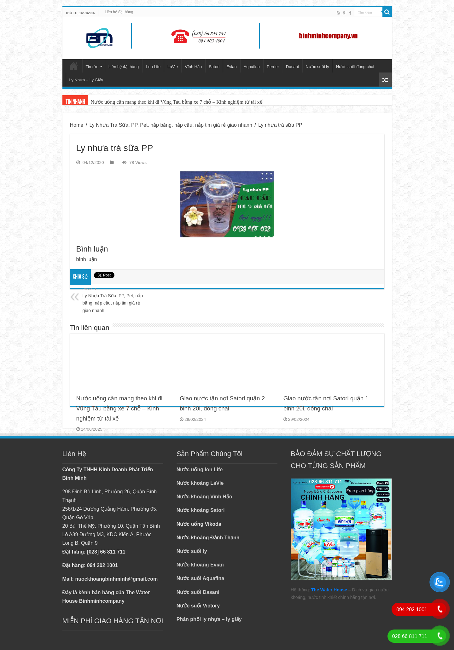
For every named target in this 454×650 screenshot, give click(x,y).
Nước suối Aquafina (200, 578)
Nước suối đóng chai (355, 66)
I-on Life (153, 66)
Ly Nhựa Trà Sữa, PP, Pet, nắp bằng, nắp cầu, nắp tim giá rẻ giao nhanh (171, 125)
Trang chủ (74, 66)
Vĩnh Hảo (193, 66)
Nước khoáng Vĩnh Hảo (204, 496)
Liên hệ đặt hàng (119, 12)
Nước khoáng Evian (200, 564)
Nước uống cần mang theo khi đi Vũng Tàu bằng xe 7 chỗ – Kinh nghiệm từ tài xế (177, 102)
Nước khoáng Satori (201, 510)
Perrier (273, 66)
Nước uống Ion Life (200, 469)
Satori (214, 66)
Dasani (292, 66)
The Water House (329, 589)
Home (77, 125)
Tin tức (92, 66)
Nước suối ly (317, 66)
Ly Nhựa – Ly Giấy (86, 80)
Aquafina (252, 66)
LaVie (172, 66)
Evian (231, 66)
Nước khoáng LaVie (200, 483)
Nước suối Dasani (198, 592)
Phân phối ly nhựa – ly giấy (209, 619)
